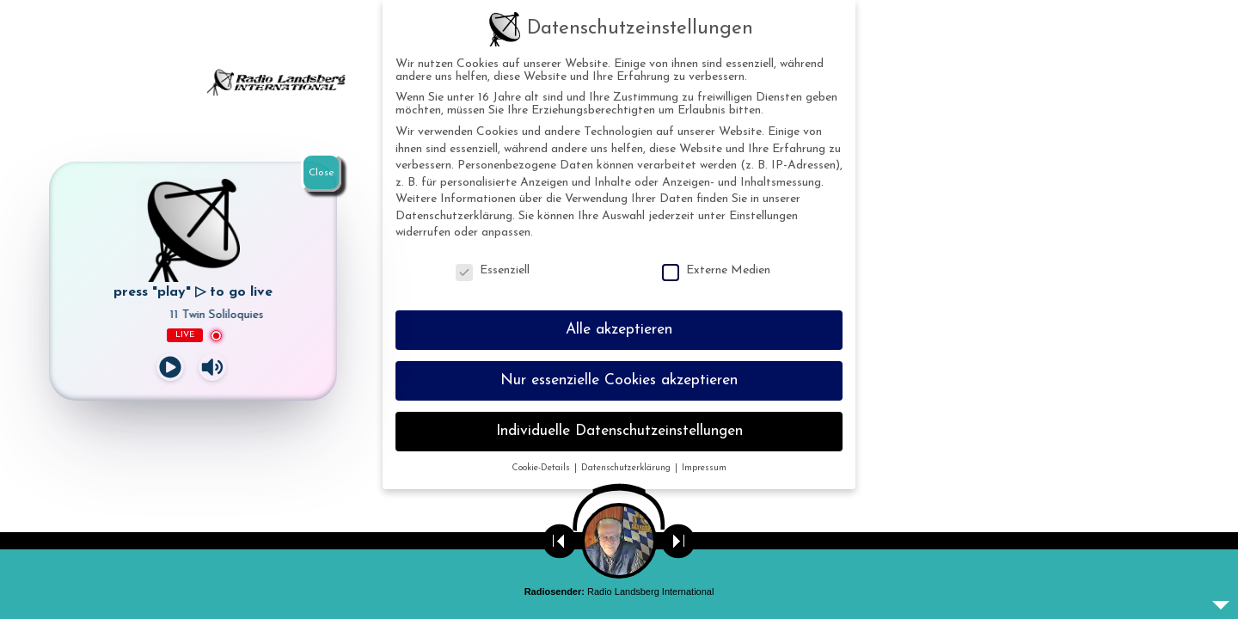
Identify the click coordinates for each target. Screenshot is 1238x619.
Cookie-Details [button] (542, 468)
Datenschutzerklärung (453, 216)
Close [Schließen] (321, 173)
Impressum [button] (704, 468)
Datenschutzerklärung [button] (627, 468)
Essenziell (493, 270)
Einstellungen (763, 216)
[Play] (170, 367)
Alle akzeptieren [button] (619, 329)
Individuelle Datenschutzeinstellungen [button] (619, 431)
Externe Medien (716, 270)
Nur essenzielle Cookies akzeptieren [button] (619, 380)
